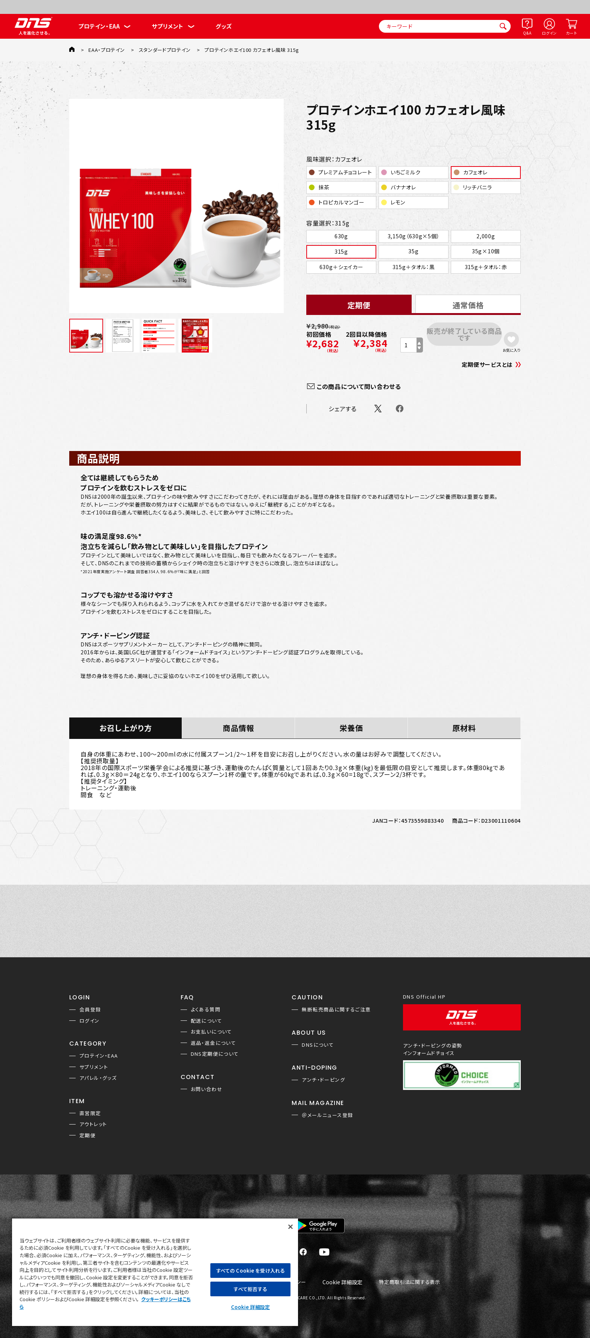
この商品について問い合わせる (359, 386)
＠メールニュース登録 (327, 1115)
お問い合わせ (206, 1089)
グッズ (224, 26)
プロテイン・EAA (99, 26)
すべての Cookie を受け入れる (250, 1270)
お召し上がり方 (125, 727)
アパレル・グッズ (98, 1077)
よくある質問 (205, 1009)
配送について (206, 1020)
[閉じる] (290, 1226)
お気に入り (511, 350)
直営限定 (90, 1113)
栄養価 (351, 727)
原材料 (464, 727)
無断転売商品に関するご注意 (336, 1009)
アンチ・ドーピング (323, 1079)
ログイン (549, 33)
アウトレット (93, 1124)
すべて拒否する (250, 1289)
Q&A (527, 33)
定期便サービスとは (487, 364)
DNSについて (318, 1044)
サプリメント (168, 26)
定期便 (87, 1135)
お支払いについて (211, 1031)
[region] (155, 1272)
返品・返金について (213, 1042)
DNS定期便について (215, 1053)
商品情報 (238, 727)
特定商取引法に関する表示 (409, 1282)
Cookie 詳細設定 (342, 1282)
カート (571, 33)
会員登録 (90, 1009)
